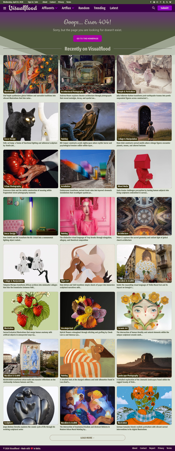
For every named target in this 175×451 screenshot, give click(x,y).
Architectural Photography (72, 91)
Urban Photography (12, 186)
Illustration (8, 91)
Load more (87, 437)
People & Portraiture (126, 91)
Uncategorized (67, 328)
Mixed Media (123, 186)
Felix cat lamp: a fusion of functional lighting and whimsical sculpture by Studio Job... (30, 144)
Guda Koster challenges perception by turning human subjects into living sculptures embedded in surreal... (142, 191)
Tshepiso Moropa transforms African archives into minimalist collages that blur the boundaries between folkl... (30, 286)
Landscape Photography (128, 375)
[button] (154, 8)
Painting (64, 139)
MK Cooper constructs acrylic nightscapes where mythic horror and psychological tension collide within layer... (85, 144)
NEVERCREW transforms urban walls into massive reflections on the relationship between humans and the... (29, 380)
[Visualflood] (22, 8)
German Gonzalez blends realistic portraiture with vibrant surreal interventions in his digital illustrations (142, 427)
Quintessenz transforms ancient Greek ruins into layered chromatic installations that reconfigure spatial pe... (86, 191)
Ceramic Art (123, 328)
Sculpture (8, 422)
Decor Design (10, 139)
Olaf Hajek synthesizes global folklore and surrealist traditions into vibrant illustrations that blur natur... (29, 96)
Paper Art (65, 280)
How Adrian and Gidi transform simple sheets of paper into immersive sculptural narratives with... (87, 286)
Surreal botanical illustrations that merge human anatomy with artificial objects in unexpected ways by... (27, 333)
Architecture (123, 233)
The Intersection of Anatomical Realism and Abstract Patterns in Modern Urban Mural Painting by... (84, 427)
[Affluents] (4, 8)
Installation (65, 186)
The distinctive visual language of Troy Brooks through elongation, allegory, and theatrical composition (86, 238)
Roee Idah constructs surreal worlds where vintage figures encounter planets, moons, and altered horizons (143, 144)
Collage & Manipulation (127, 139)
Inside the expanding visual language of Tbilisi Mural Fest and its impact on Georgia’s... (142, 286)
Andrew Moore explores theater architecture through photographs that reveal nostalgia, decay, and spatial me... (87, 96)
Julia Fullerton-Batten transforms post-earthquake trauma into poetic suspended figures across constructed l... (143, 96)
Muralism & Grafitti (126, 280)
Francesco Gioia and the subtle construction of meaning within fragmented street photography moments (27, 191)
